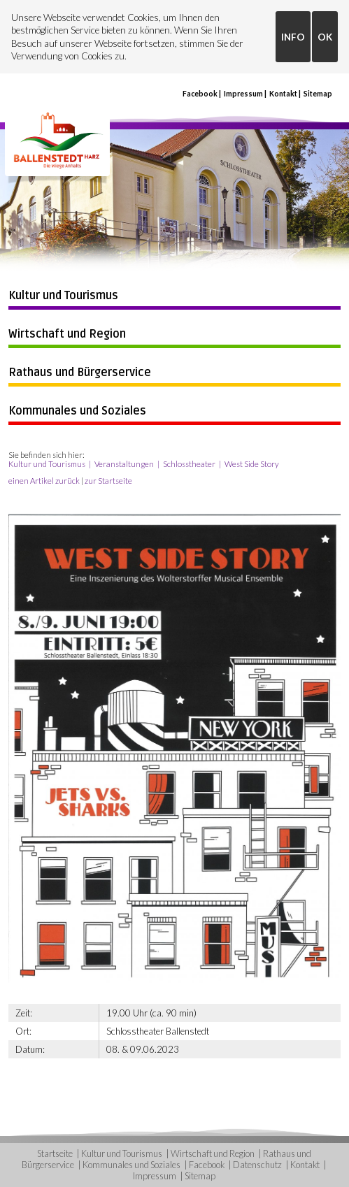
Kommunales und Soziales (77, 411)
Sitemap (318, 93)
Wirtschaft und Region (67, 334)
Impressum (243, 93)
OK (325, 37)
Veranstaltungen (124, 463)
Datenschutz (257, 1164)
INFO (293, 37)
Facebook (200, 93)
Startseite (55, 1153)
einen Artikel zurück (44, 480)
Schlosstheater (189, 463)
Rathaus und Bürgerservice (79, 373)
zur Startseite (108, 480)
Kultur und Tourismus (63, 296)
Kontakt (283, 93)
